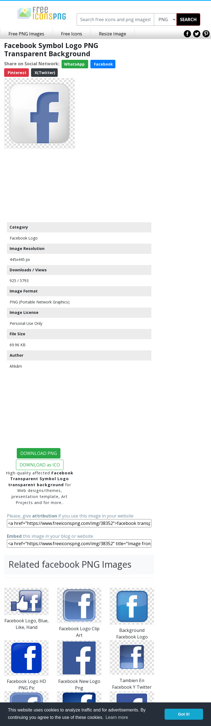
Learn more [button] (117, 717)
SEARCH (188, 19)
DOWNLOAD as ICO (40, 465)
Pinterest (16, 72)
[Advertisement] (39, 185)
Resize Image (112, 34)
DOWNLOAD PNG (38, 453)
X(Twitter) (44, 72)
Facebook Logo (24, 238)
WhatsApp (75, 64)
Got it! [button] (184, 714)
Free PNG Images (26, 34)
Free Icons (71, 34)
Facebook (103, 64)
